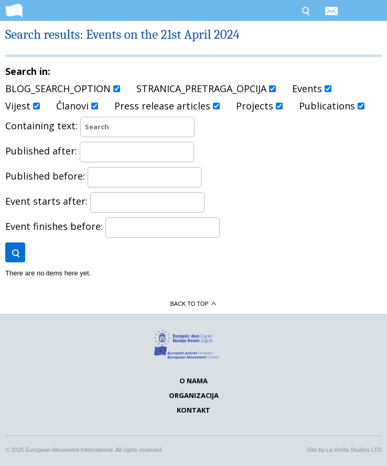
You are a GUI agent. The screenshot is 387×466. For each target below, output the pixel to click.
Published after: (99, 151)
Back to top (193, 304)
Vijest (22, 105)
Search (305, 10)
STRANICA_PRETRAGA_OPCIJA (206, 88)
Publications (331, 105)
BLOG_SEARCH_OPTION (62, 88)
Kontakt (193, 410)
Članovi (77, 105)
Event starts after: (105, 201)
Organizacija (194, 395)
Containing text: (100, 125)
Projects (259, 105)
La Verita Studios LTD (354, 450)
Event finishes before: (112, 226)
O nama (193, 380)
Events (311, 88)
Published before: (103, 176)
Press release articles (167, 105)
